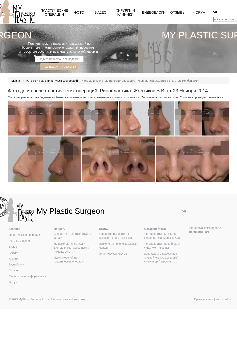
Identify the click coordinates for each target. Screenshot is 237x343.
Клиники (14, 258)
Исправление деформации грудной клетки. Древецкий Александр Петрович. (161, 257)
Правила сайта (203, 299)
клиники (125, 14)
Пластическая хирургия (114, 253)
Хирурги (124, 10)
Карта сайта (223, 299)
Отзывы (177, 12)
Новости (60, 228)
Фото (79, 12)
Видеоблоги (154, 12)
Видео (100, 12)
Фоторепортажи (155, 228)
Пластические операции (54, 12)
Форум (199, 12)
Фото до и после (19, 240)
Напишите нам (199, 231)
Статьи (104, 228)
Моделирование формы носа (27, 276)
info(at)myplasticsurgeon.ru (205, 227)
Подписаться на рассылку (59, 66)
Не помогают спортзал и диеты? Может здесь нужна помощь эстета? (71, 247)
